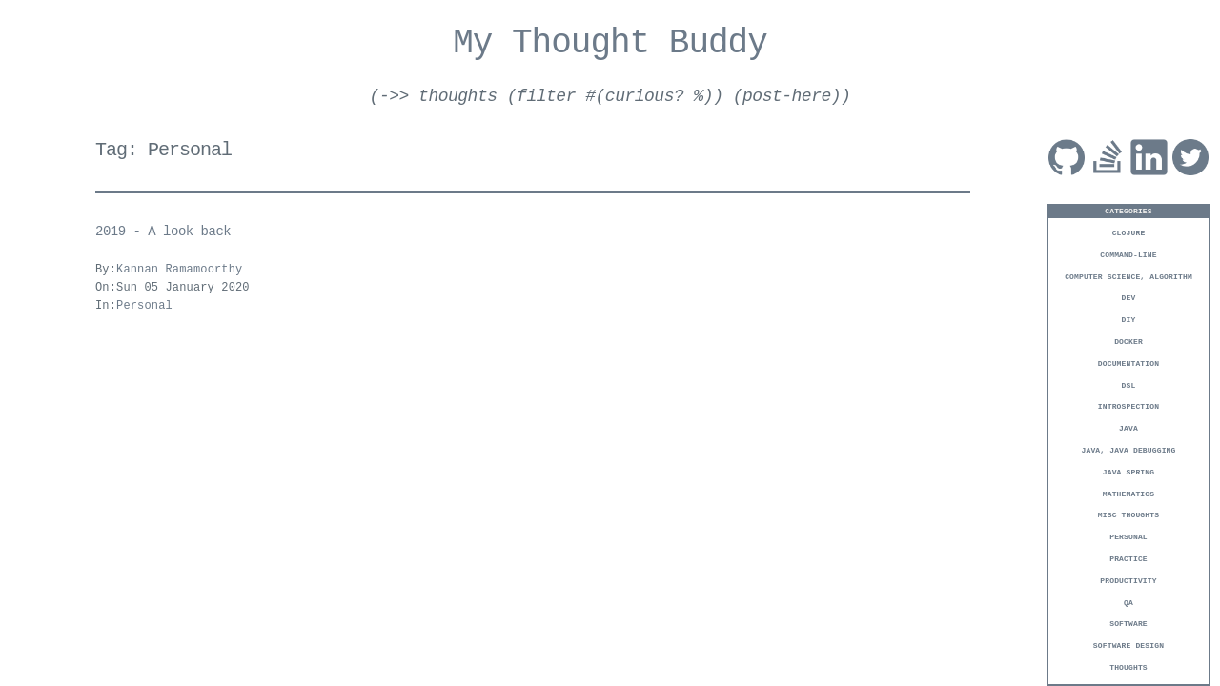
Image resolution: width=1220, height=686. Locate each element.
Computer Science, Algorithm (1128, 276)
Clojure (1129, 232)
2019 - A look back (163, 232)
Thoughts (1128, 666)
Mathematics (1128, 493)
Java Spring (1128, 471)
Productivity (1128, 580)
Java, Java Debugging (1129, 449)
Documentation (1128, 362)
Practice (1128, 558)
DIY (1129, 318)
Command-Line (1128, 254)
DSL (1129, 384)
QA (1128, 601)
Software (1128, 622)
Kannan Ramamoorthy (179, 270)
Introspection (1128, 405)
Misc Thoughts (1128, 514)
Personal (1128, 536)
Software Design (1128, 644)
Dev (1129, 297)
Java (1128, 427)
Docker (1128, 340)
